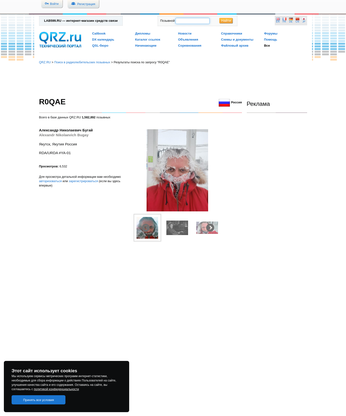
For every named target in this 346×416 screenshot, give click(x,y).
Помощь (270, 39)
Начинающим (145, 45)
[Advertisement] (173, 81)
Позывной (167, 20)
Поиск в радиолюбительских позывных (82, 62)
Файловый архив (234, 45)
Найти (226, 20)
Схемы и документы (237, 39)
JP (304, 21)
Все (267, 45)
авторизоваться (50, 181)
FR (284, 21)
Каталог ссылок (147, 39)
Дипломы (142, 33)
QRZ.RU (45, 62)
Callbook (99, 33)
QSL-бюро (100, 45)
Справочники (231, 33)
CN (297, 21)
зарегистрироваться (83, 181)
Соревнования (190, 45)
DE (290, 21)
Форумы (271, 33)
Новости (185, 33)
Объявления (188, 39)
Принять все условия (38, 400)
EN (277, 21)
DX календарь (103, 39)
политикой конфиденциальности (56, 389)
